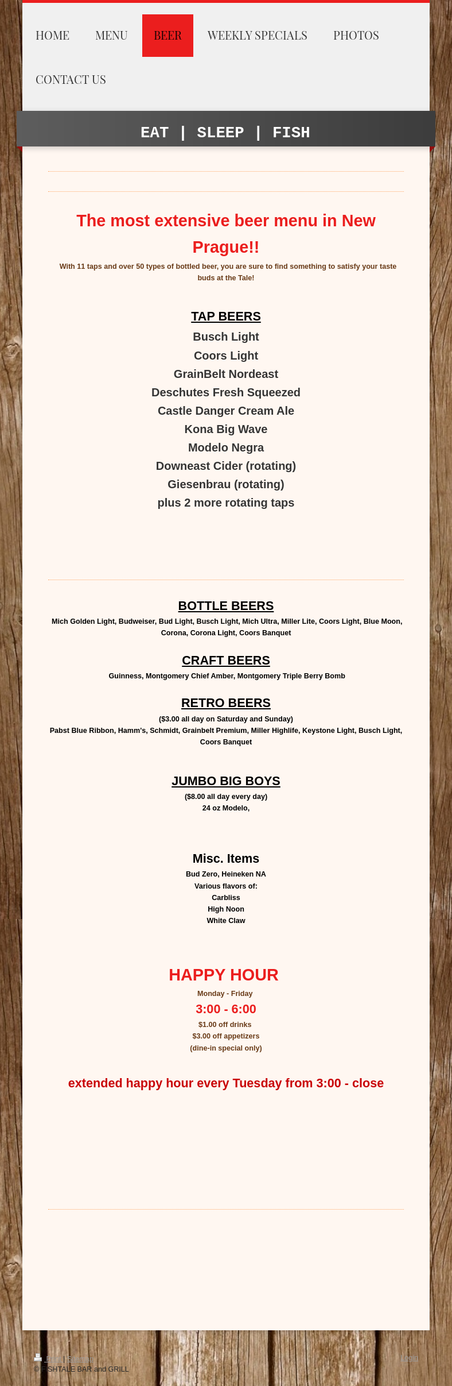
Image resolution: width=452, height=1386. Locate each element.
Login (409, 1358)
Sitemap (80, 1359)
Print (48, 1359)
